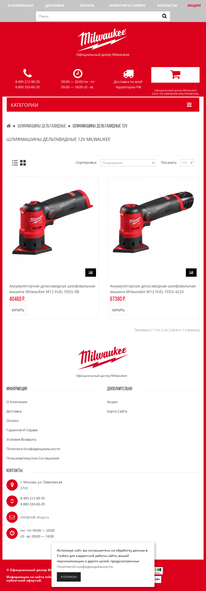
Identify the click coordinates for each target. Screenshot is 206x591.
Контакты (167, 5)
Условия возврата (21, 439)
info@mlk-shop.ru (34, 517)
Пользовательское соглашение (32, 458)
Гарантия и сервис (127, 5)
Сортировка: (86, 162)
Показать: (169, 162)
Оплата (87, 5)
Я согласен (69, 577)
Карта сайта (117, 411)
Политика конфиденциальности (33, 448)
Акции (194, 5)
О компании (20, 5)
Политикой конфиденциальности (85, 566)
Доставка (54, 5)
